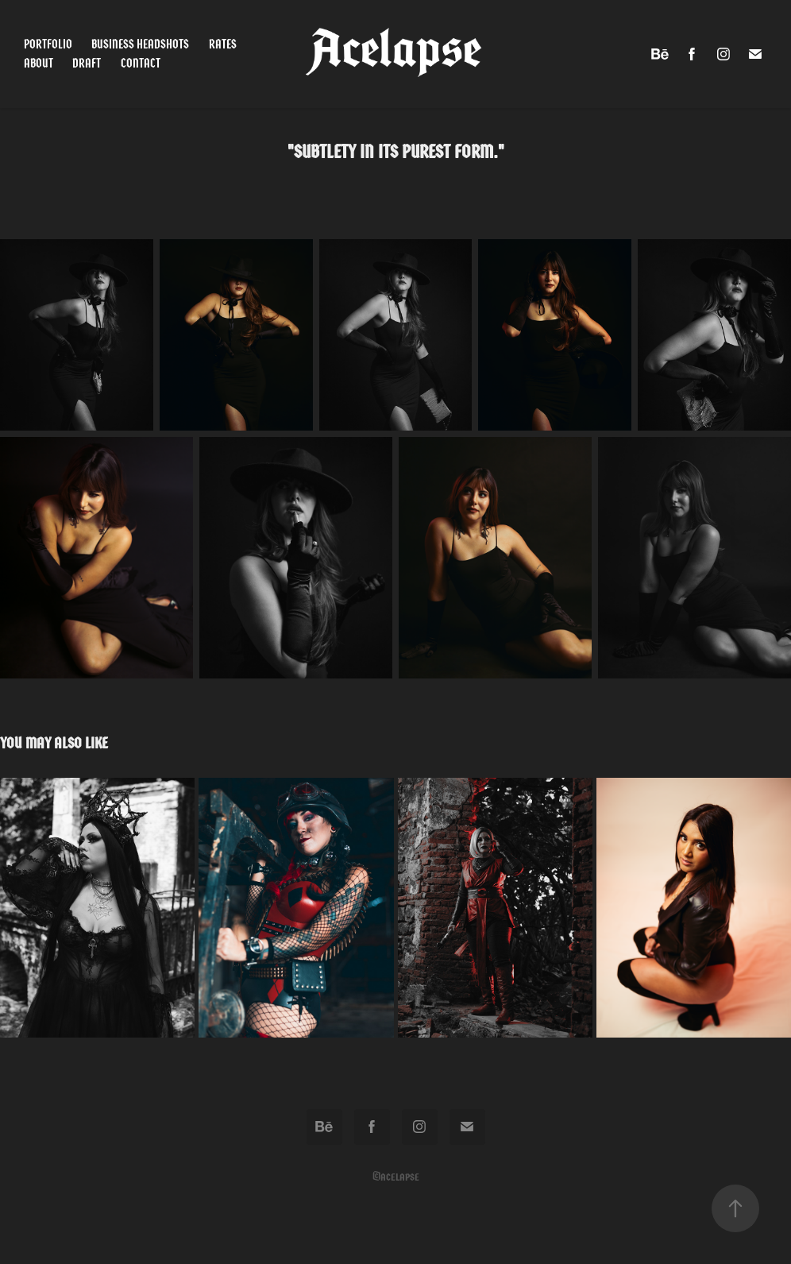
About (38, 63)
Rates (223, 44)
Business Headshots (140, 44)
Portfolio (48, 44)
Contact (140, 63)
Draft (86, 63)
